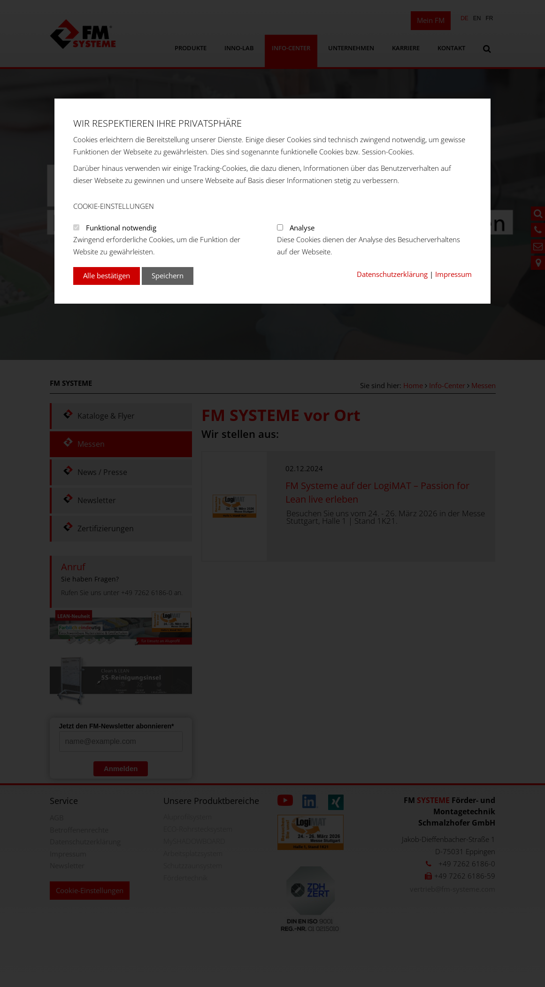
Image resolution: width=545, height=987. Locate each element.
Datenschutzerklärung (392, 274)
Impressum (453, 274)
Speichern (168, 275)
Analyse (302, 227)
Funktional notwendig (121, 227)
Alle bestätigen (106, 275)
